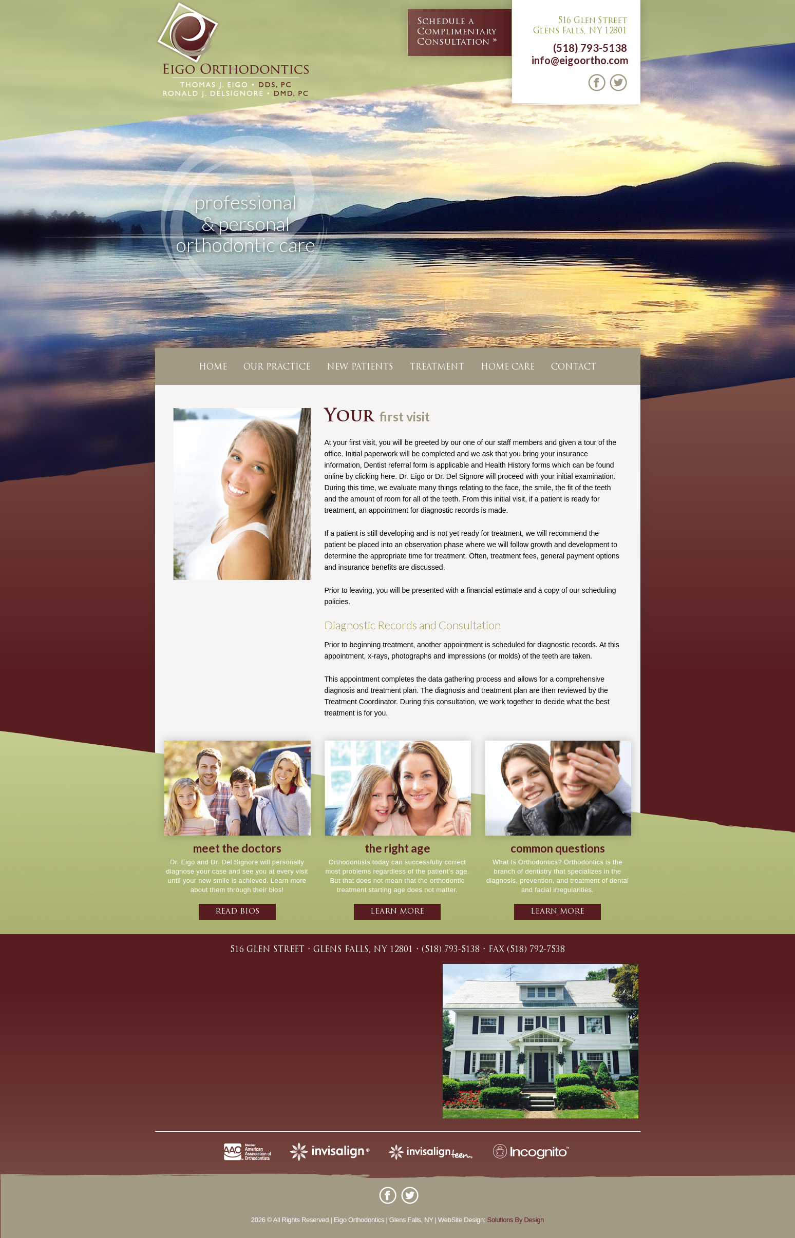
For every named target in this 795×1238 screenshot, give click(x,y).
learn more (397, 912)
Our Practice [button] (276, 367)
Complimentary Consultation (457, 32)
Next (785, 243)
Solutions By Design (515, 1220)
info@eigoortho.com (580, 60)
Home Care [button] (508, 367)
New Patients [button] (360, 367)
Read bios (237, 912)
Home (213, 367)
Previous (10, 243)
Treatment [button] (437, 367)
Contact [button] (573, 367)
